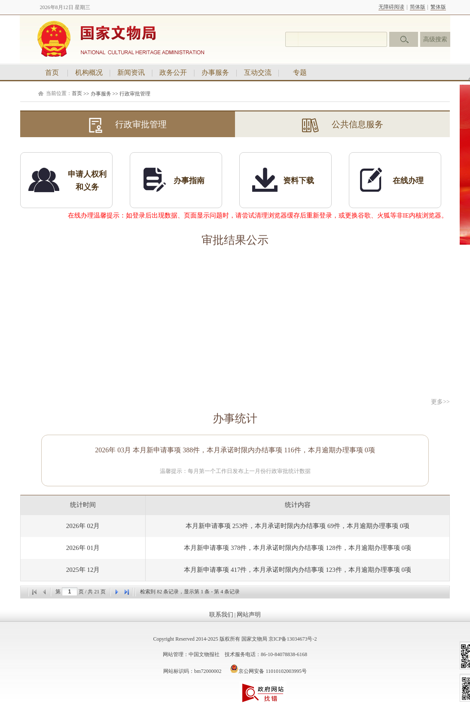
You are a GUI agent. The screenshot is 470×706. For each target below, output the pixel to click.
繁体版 (438, 7)
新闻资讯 (131, 72)
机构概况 (89, 72)
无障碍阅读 (391, 7)
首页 (52, 72)
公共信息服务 (342, 125)
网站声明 (249, 614)
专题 (300, 72)
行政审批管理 (134, 94)
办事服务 (215, 72)
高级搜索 (435, 39)
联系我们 (221, 614)
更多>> (440, 402)
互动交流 (258, 72)
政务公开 (173, 72)
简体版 (417, 7)
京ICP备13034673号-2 (293, 639)
